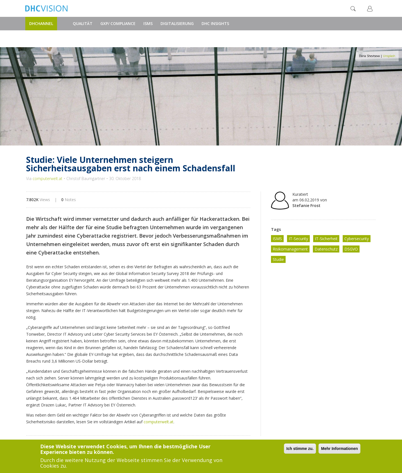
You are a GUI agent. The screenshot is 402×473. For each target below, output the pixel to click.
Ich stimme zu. (299, 448)
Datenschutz (326, 249)
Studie (278, 259)
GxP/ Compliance (117, 23)
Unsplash (389, 56)
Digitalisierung (177, 23)
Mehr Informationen (339, 448)
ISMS (148, 23)
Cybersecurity (356, 238)
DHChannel (41, 23)
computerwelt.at (47, 178)
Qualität (82, 23)
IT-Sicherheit (326, 238)
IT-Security (298, 238)
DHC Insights (215, 23)
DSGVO (351, 249)
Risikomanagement (290, 249)
